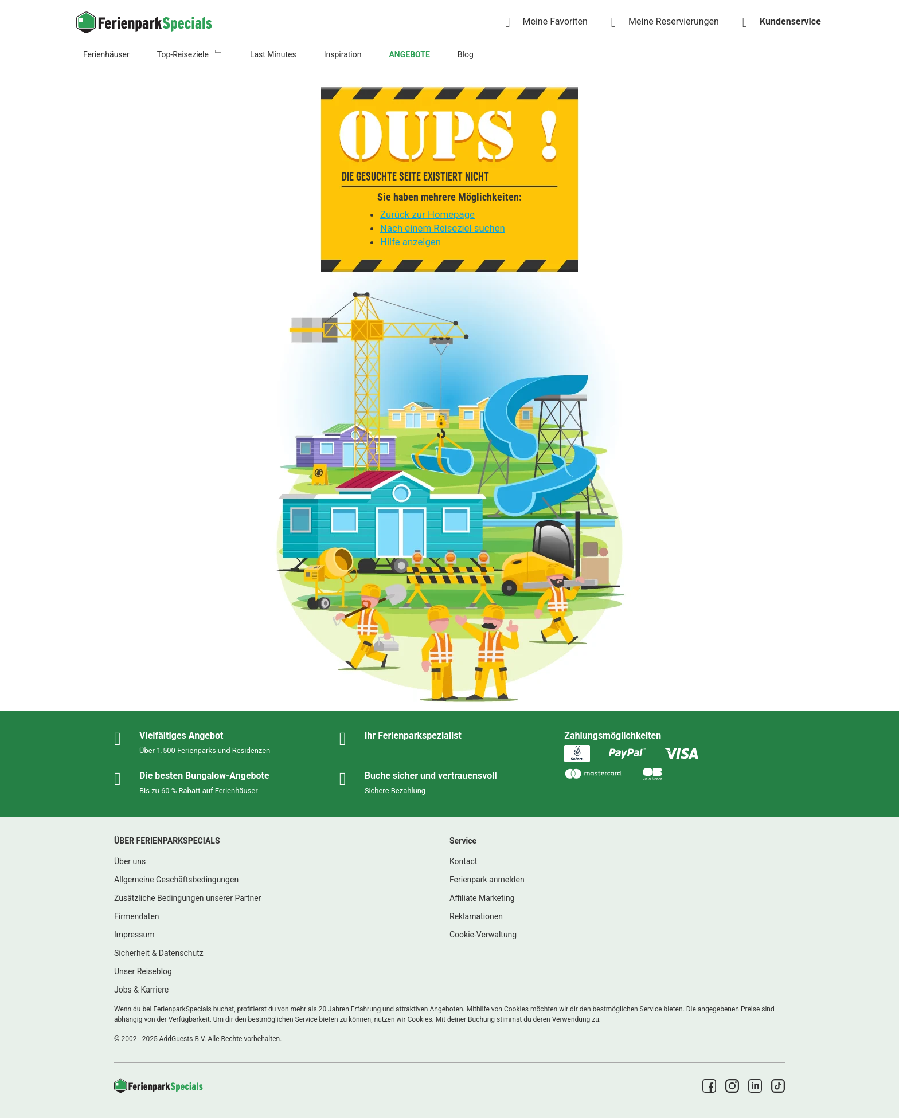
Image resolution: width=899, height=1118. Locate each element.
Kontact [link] (463, 861)
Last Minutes (273, 54)
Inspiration (343, 54)
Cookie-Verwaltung (483, 934)
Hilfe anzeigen (410, 242)
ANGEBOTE (409, 54)
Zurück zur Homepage (427, 214)
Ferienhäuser (106, 54)
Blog (466, 54)
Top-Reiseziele (183, 54)
